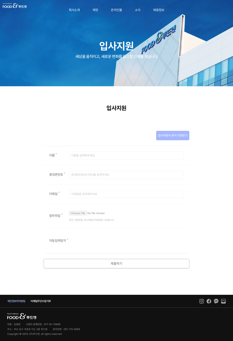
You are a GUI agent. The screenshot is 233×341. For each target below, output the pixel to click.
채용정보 (158, 10)
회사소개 (74, 10)
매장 (95, 10)
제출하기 (116, 271)
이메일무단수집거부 (41, 301)
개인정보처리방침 (16, 301)
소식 (138, 10)
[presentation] (97, 248)
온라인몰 (116, 10)
